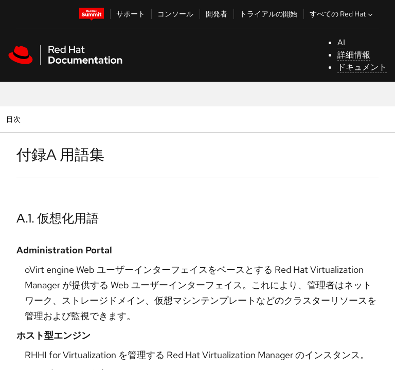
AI (341, 42)
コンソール (175, 13)
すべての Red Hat (342, 13)
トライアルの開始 (268, 13)
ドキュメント (362, 67)
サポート (130, 13)
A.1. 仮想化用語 (57, 218)
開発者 (216, 13)
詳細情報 (353, 54)
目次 (15, 119)
